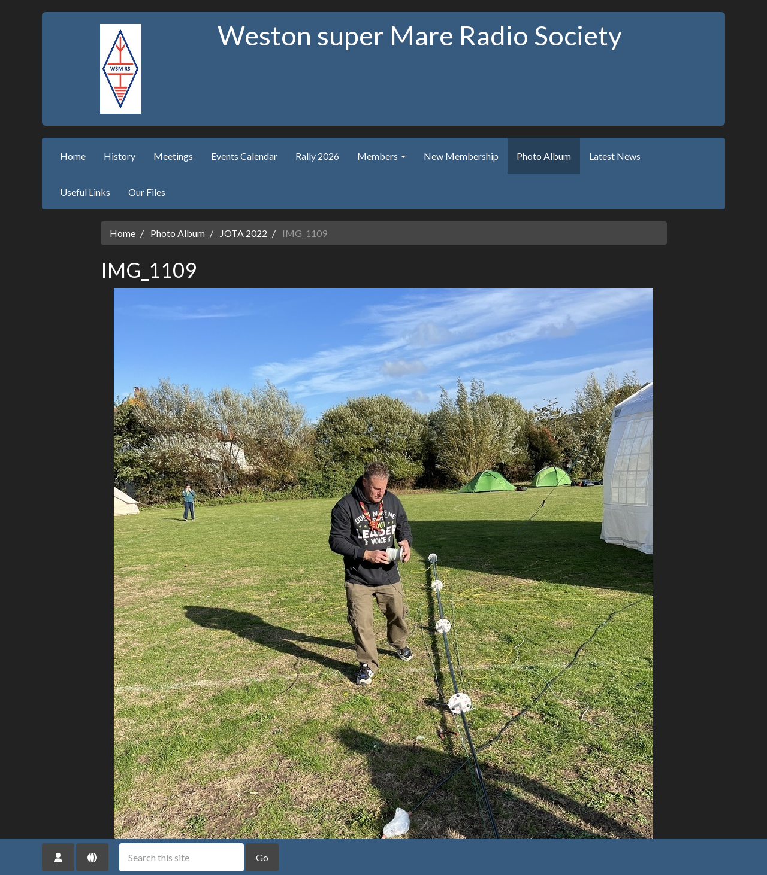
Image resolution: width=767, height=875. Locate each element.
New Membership (461, 156)
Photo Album (544, 156)
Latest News (615, 156)
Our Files (146, 192)
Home (73, 156)
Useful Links (85, 192)
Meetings (173, 156)
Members (381, 156)
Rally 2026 (317, 156)
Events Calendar (244, 156)
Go (262, 857)
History (119, 156)
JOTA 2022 (243, 233)
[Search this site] (181, 857)
